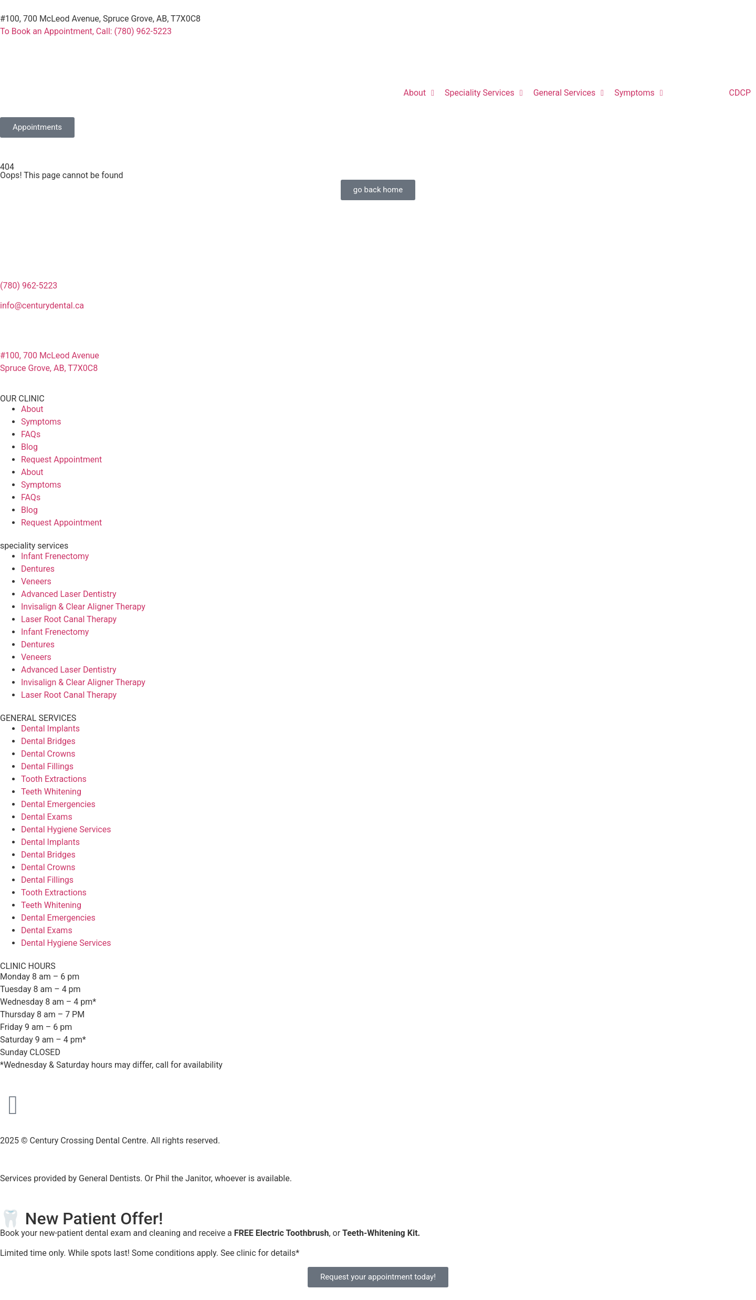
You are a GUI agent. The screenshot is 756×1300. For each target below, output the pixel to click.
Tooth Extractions (54, 779)
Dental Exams (46, 817)
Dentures (38, 569)
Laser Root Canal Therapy (69, 619)
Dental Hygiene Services (66, 829)
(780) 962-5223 (28, 286)
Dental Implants (50, 729)
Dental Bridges (48, 741)
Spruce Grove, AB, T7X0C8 (49, 368)
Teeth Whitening (51, 792)
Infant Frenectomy (55, 556)
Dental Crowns (48, 754)
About (32, 409)
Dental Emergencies (58, 804)
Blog (29, 447)
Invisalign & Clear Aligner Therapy (83, 607)
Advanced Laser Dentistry (69, 594)
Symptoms (41, 422)
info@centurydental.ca (42, 306)
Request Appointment (61, 460)
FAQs (30, 434)
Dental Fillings (47, 766)
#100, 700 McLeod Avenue (49, 355)
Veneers (36, 581)
